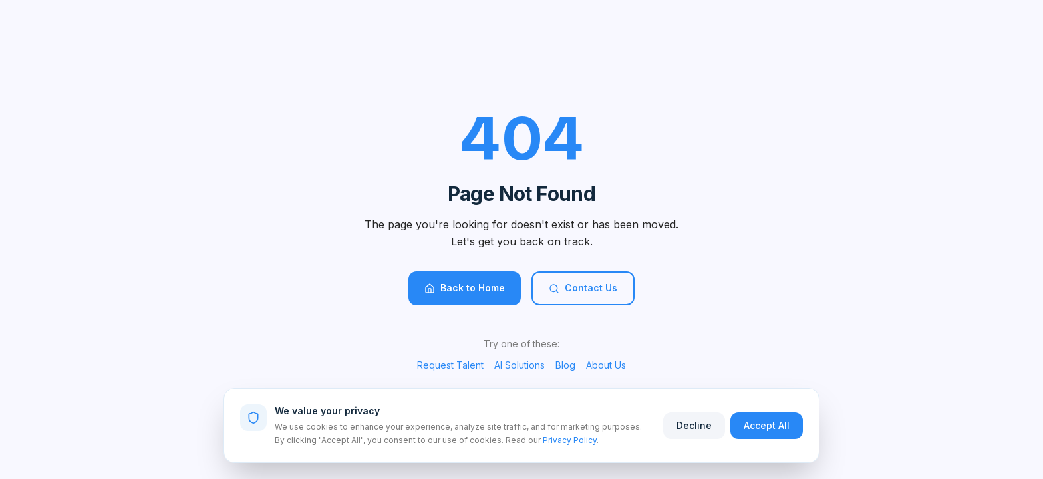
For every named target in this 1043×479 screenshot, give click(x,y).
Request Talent (450, 365)
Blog (565, 365)
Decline (694, 425)
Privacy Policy (570, 440)
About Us (606, 365)
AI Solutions (519, 365)
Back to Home (464, 287)
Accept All (767, 425)
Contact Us (583, 287)
